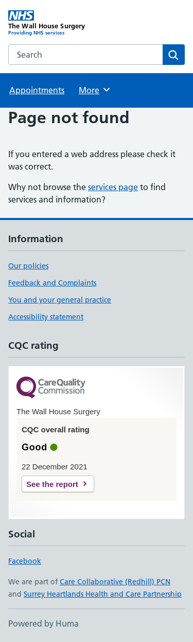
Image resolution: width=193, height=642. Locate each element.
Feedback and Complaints (52, 283)
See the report (52, 484)
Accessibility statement (45, 317)
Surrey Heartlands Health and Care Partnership (103, 594)
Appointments (36, 90)
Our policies (28, 266)
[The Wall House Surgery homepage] (52, 23)
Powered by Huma (43, 623)
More (95, 89)
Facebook (24, 561)
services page (113, 187)
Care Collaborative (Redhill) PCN (115, 581)
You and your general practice (59, 300)
